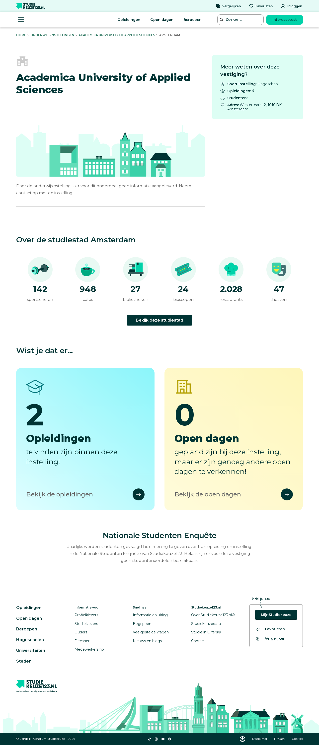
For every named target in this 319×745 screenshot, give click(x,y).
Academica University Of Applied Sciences (117, 35)
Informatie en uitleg (150, 615)
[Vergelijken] (228, 6)
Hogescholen (30, 639)
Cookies (297, 739)
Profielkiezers (86, 615)
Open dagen (161, 19)
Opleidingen (128, 19)
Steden (23, 661)
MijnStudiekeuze (276, 614)
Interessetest (284, 19)
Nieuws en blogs (147, 641)
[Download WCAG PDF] (242, 739)
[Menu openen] (21, 19)
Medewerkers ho (89, 649)
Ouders (81, 632)
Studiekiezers (86, 623)
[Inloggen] (291, 6)
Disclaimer (260, 739)
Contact (198, 641)
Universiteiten (30, 650)
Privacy (280, 739)
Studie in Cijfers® (206, 632)
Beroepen (192, 19)
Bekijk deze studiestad (159, 320)
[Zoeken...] (241, 19)
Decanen (82, 641)
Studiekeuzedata (206, 623)
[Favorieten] (261, 6)
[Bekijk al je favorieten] (270, 629)
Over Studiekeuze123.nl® (213, 615)
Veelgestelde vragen (151, 632)
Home (21, 35)
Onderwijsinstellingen (52, 35)
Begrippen (142, 623)
